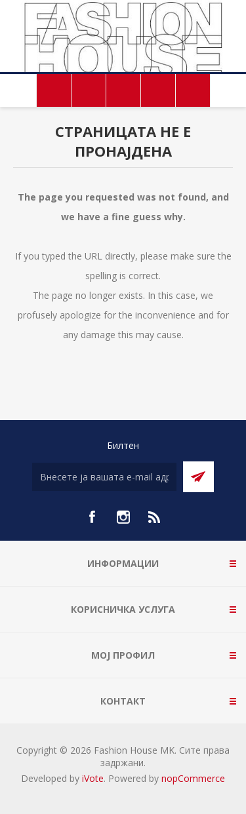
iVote (93, 778)
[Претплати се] (104, 477)
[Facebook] (91, 517)
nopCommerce (193, 778)
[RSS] (154, 517)
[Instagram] (123, 517)
